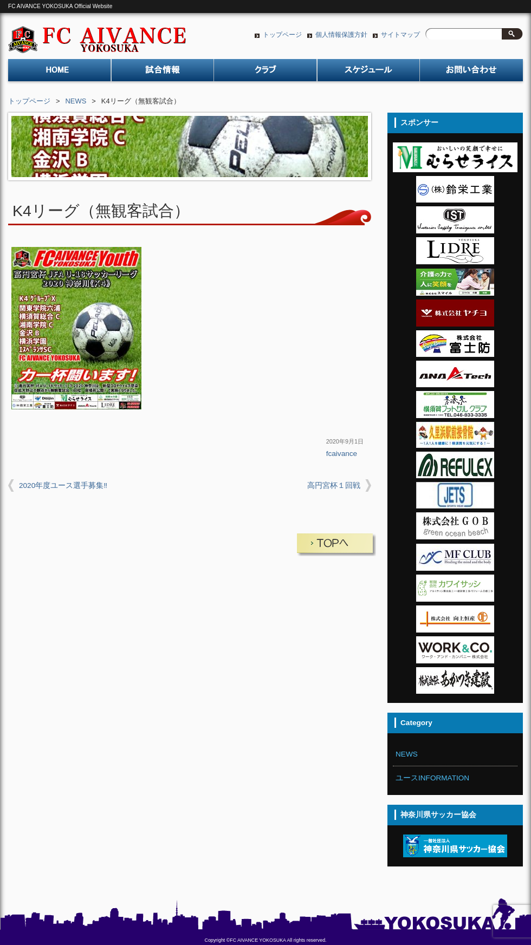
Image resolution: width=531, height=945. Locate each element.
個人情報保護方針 (341, 34)
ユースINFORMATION (432, 778)
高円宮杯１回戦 (333, 485)
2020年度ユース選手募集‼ (63, 485)
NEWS (76, 101)
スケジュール (368, 73)
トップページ (282, 34)
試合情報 (162, 73)
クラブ (265, 73)
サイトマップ (400, 34)
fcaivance (341, 453)
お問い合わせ (471, 73)
